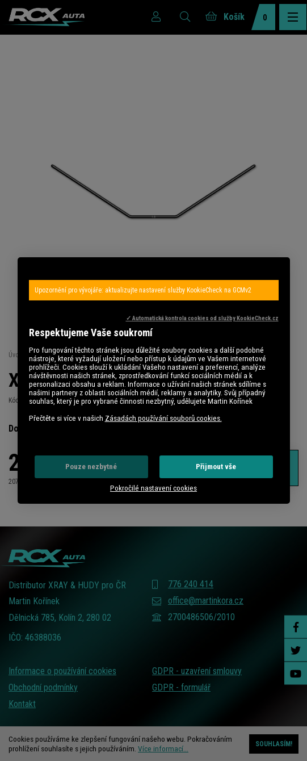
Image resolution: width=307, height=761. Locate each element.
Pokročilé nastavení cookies (153, 488)
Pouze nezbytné (91, 466)
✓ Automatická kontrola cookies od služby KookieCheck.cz (202, 318)
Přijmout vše (216, 466)
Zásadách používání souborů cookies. (163, 418)
